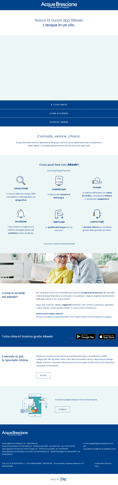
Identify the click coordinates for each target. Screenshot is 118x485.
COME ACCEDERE (59, 113)
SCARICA (62, 409)
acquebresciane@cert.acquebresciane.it (99, 449)
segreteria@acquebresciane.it (101, 443)
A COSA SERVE (59, 104)
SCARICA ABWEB (59, 122)
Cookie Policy (99, 463)
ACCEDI (43, 375)
